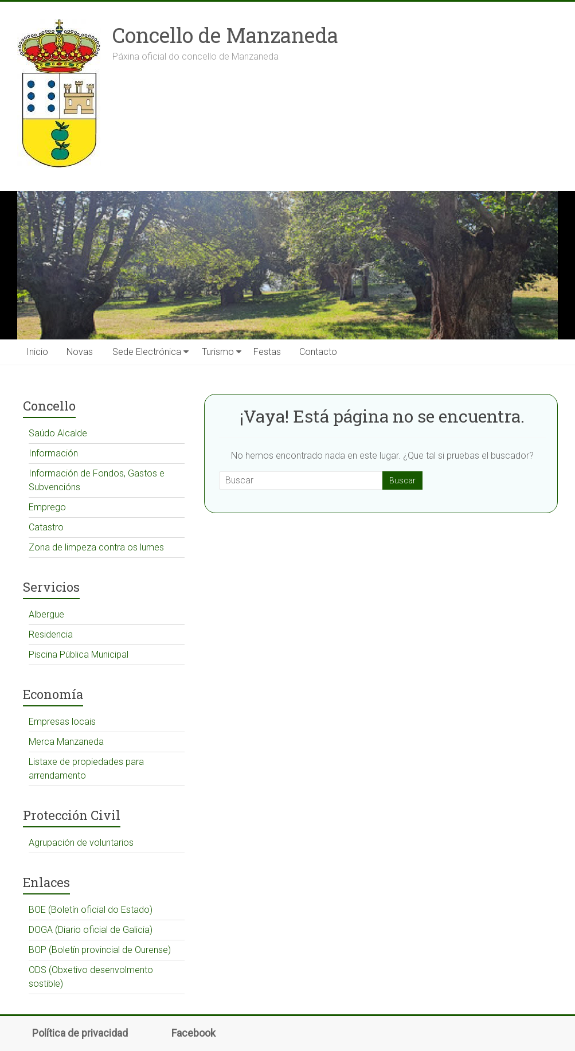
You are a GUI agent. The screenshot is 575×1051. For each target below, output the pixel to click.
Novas (80, 351)
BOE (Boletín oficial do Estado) (90, 909)
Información (53, 453)
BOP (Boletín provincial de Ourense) (100, 949)
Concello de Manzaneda (225, 35)
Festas (267, 351)
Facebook (193, 1033)
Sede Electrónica (146, 351)
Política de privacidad (80, 1033)
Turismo (218, 351)
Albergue (46, 614)
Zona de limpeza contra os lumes (96, 547)
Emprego (47, 507)
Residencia (51, 634)
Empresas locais (62, 721)
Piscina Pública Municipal (78, 654)
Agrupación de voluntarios (81, 842)
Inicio (37, 351)
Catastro (46, 527)
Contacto (318, 351)
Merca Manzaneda (66, 741)
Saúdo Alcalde (58, 433)
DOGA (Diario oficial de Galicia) (90, 929)
